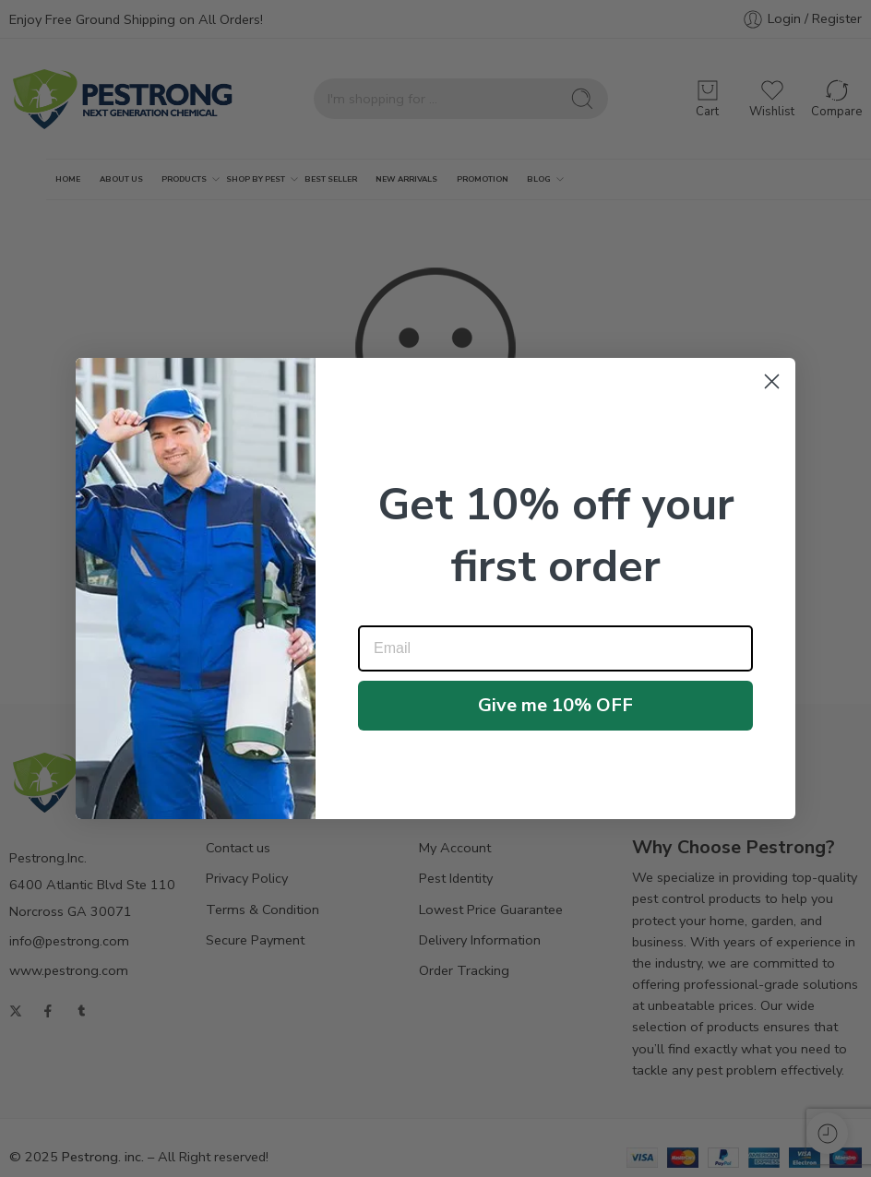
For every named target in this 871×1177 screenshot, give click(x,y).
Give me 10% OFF (555, 705)
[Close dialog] (772, 381)
